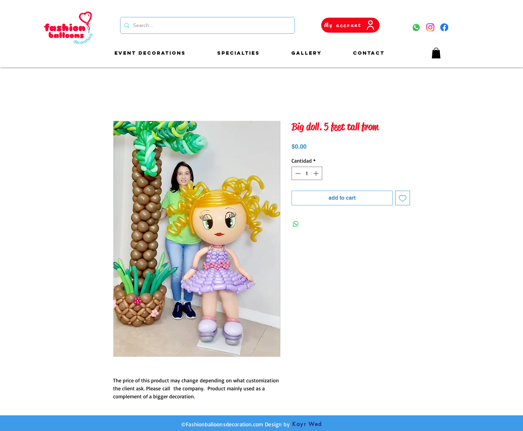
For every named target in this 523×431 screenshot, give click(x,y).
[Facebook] (444, 27)
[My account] (350, 25)
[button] (436, 53)
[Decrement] (297, 173)
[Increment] (316, 173)
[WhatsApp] (416, 27)
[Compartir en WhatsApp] (296, 224)
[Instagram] (430, 27)
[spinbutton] (307, 173)
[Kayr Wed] (307, 424)
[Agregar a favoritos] (402, 198)
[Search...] (207, 25)
